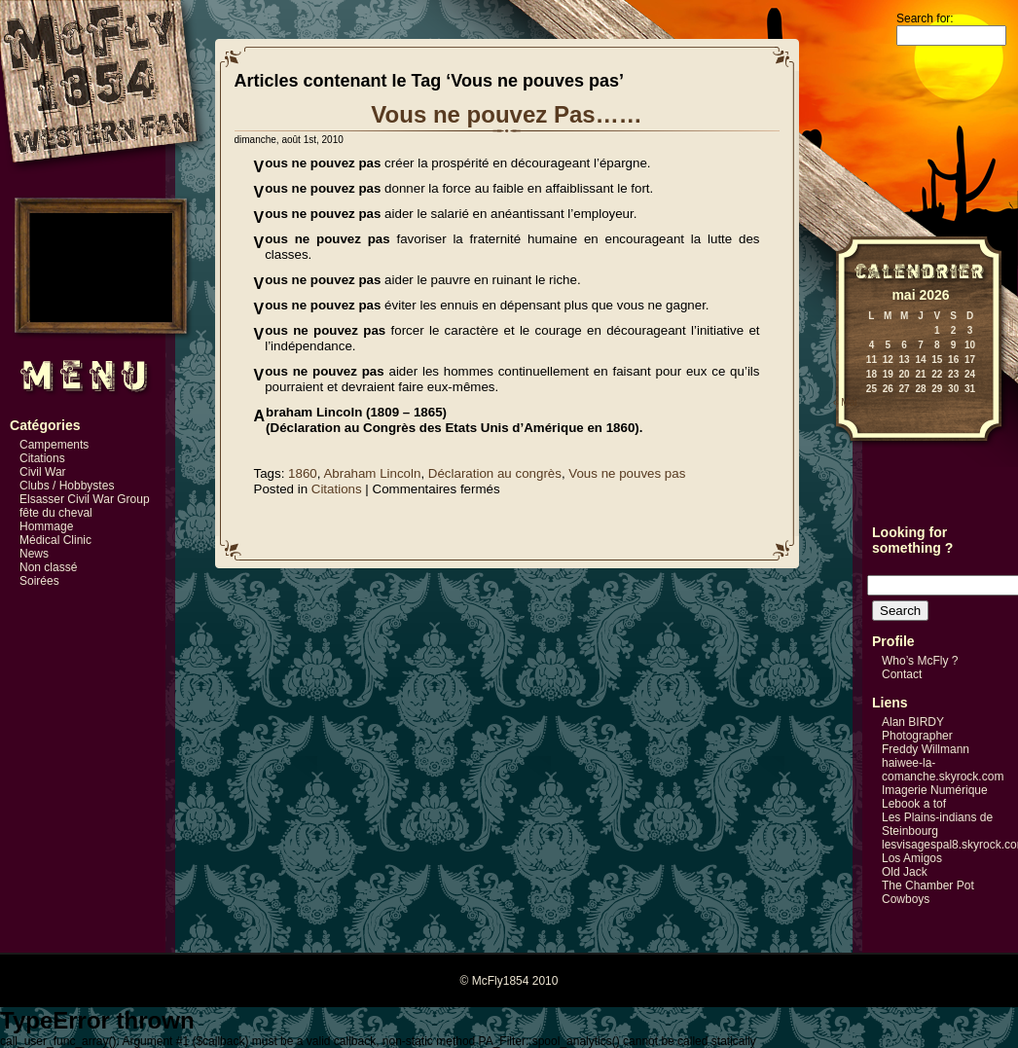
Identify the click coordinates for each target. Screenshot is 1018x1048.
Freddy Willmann (925, 749)
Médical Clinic (55, 540)
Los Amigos (912, 858)
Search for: (925, 18)
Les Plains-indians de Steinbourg (937, 824)
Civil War (42, 472)
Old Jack (904, 872)
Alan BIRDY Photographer (917, 728)
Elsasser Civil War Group (84, 499)
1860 (302, 473)
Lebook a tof (914, 804)
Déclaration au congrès (495, 473)
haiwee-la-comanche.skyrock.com (942, 769)
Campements (54, 445)
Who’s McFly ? (920, 661)
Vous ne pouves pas (626, 473)
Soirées (39, 581)
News (34, 553)
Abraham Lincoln (371, 473)
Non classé (48, 567)
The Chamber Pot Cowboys (928, 892)
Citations (42, 458)
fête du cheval (55, 513)
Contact (902, 674)
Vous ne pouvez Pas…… (506, 114)
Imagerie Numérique (935, 790)
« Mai (844, 402)
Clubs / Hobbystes (66, 485)
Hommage (46, 526)
